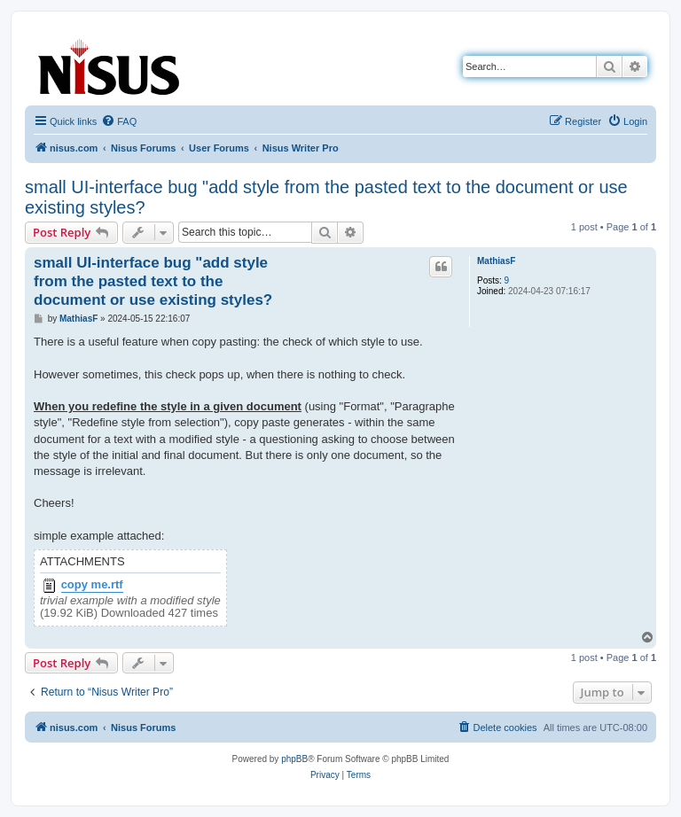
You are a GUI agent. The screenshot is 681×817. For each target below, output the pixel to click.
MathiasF (496, 261)
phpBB (294, 759)
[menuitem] (119, 121)
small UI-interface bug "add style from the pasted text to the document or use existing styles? (326, 197)
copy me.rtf (92, 585)
